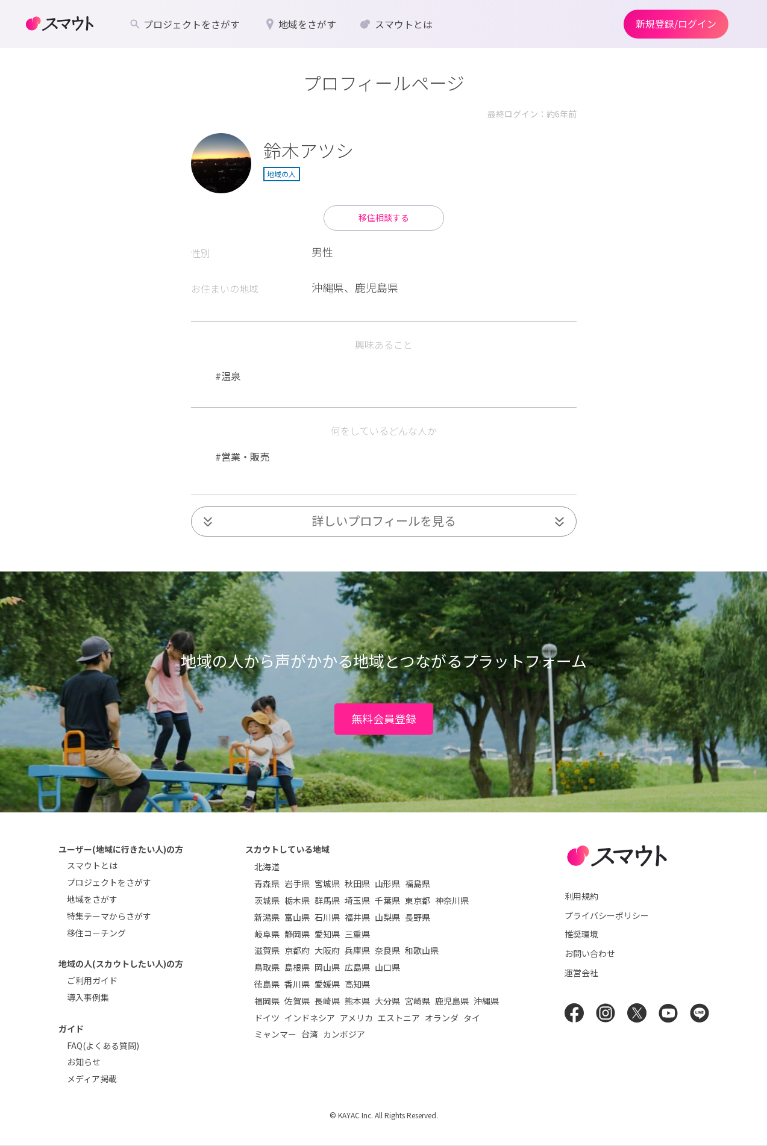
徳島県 (267, 984)
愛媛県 (327, 984)
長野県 (417, 917)
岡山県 (327, 967)
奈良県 (387, 950)
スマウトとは (92, 865)
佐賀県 (297, 1001)
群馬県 (327, 900)
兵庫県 (357, 950)
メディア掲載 (92, 1079)
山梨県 (387, 917)
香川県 (297, 984)
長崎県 (327, 1001)
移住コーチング (96, 933)
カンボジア (344, 1034)
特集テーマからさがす (109, 916)
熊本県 (357, 1001)
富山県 (297, 917)
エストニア (399, 1018)
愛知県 (327, 934)
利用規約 (581, 896)
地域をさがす (92, 899)
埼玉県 (357, 900)
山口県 (387, 967)
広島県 (357, 967)
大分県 (387, 1001)
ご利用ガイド (92, 980)
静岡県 (297, 934)
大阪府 (327, 950)
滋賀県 (267, 950)
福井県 (357, 917)
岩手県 (297, 883)
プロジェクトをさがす (109, 882)
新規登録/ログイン (676, 23)
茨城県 (267, 900)
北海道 (267, 867)
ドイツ (267, 1018)
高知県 (357, 984)
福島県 (417, 883)
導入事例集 (88, 997)
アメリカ (356, 1018)
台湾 (309, 1034)
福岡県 (267, 1001)
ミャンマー (275, 1034)
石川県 (327, 917)
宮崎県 (417, 1001)
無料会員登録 (383, 718)
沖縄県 (486, 1001)
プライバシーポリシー (607, 915)
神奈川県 (452, 900)
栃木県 (297, 900)
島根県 (297, 967)
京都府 (297, 950)
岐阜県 (267, 934)
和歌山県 (422, 950)
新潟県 (267, 917)
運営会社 (581, 973)
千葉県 (387, 900)
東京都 (417, 900)
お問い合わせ (590, 953)
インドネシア (309, 1018)
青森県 (267, 883)
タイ (471, 1018)
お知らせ (84, 1062)
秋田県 (357, 883)
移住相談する (383, 217)
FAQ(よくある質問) (103, 1045)
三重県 (357, 934)
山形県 (387, 883)
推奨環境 (581, 934)
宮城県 (327, 883)
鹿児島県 (452, 1001)
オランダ (442, 1018)
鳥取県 (267, 967)
